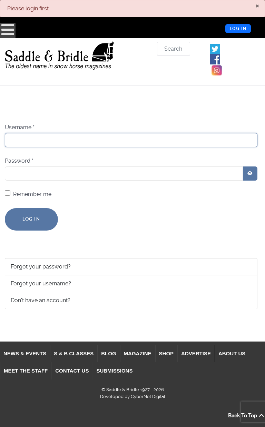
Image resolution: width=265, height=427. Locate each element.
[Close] (257, 5)
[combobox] (173, 49)
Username (20, 127)
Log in (238, 28)
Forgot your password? (41, 266)
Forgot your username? (41, 283)
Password (19, 160)
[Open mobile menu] (8, 30)
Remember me (32, 194)
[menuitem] (25, 353)
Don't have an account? (40, 300)
